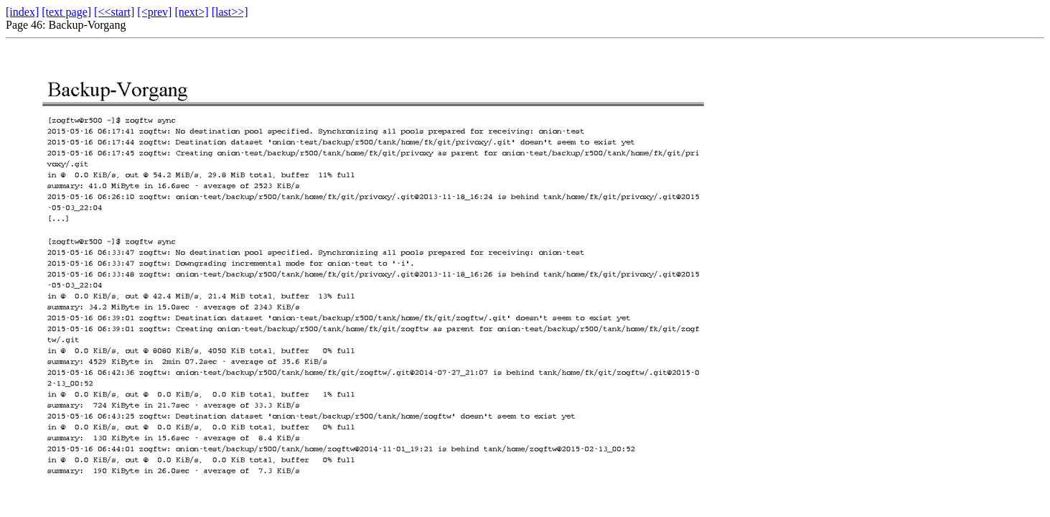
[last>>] (230, 12)
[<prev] (154, 12)
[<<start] (114, 12)
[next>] (191, 12)
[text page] (66, 12)
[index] (22, 12)
